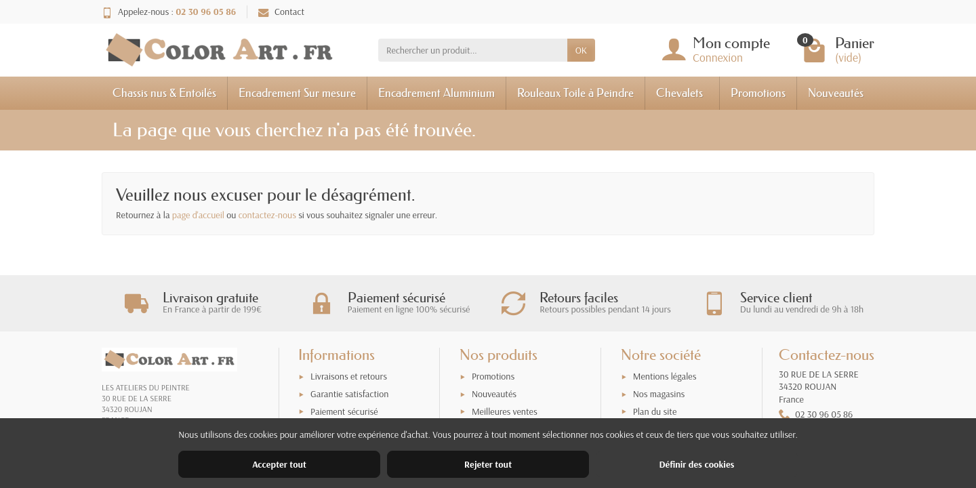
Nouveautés (835, 92)
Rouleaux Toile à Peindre (575, 92)
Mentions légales (665, 376)
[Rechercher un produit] (472, 50)
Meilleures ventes (504, 411)
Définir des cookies (696, 464)
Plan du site (655, 411)
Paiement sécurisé (344, 411)
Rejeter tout (488, 464)
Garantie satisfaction (349, 394)
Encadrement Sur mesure (297, 92)
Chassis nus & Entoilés (164, 92)
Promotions (758, 92)
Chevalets (679, 92)
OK (581, 50)
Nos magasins (659, 394)
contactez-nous (267, 215)
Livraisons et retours (348, 376)
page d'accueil (198, 215)
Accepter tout (279, 464)
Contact (281, 11)
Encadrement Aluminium (436, 92)
